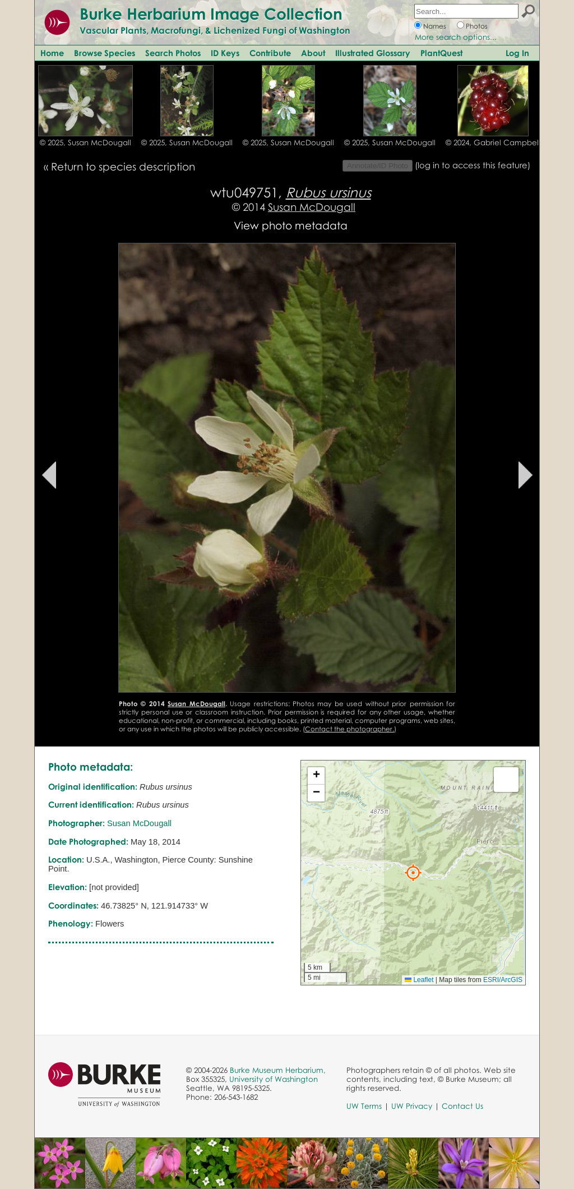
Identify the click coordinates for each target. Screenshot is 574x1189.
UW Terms (364, 1106)
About (313, 53)
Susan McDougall (311, 206)
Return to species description (123, 166)
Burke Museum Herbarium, (278, 1070)
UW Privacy (411, 1106)
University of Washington (273, 1079)
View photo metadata (291, 225)
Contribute (270, 53)
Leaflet (419, 980)
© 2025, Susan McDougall (85, 142)
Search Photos (173, 53)
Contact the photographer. (349, 729)
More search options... (456, 37)
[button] (413, 873)
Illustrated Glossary (372, 53)
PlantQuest (441, 53)
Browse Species (104, 53)
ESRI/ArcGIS (502, 980)
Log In (517, 53)
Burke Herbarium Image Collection (211, 13)
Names (434, 26)
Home (52, 53)
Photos (477, 26)
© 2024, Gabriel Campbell (493, 142)
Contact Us (462, 1106)
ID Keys (225, 53)
